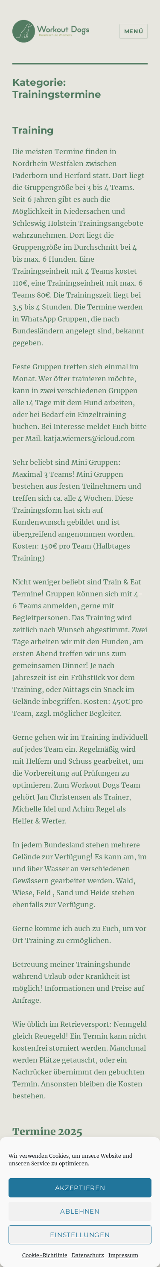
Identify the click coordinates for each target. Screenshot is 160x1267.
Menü (133, 31)
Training (33, 130)
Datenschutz (88, 1255)
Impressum (123, 1255)
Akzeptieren (80, 1188)
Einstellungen (80, 1235)
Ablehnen (80, 1211)
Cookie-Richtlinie (44, 1255)
